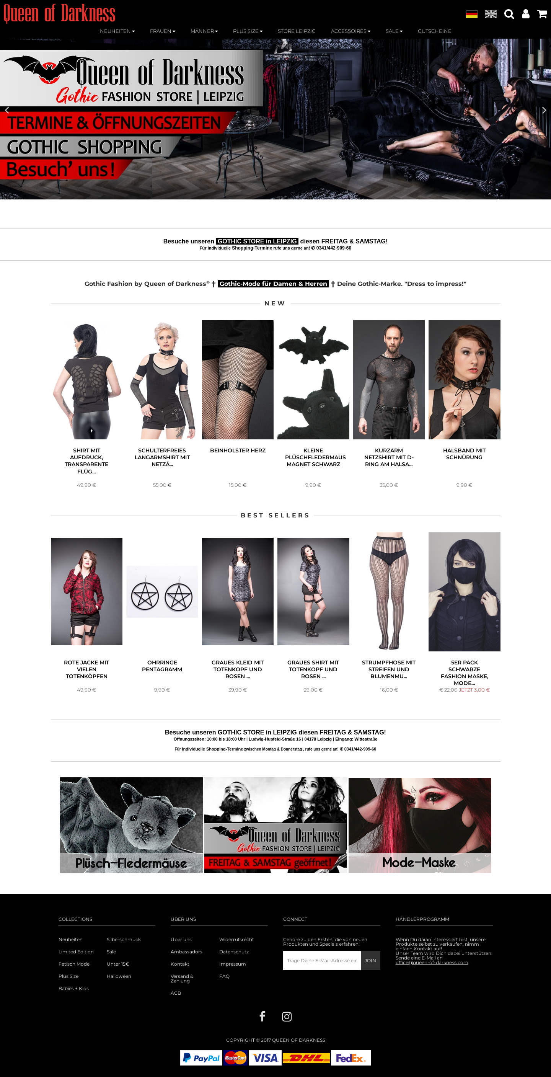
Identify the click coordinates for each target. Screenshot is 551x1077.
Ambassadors (186, 952)
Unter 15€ (118, 964)
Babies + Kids (74, 988)
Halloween (119, 976)
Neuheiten (71, 939)
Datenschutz (234, 952)
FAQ (224, 976)
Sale (111, 952)
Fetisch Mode (74, 964)
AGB (176, 993)
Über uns (181, 939)
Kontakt (180, 964)
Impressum (232, 964)
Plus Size (68, 976)
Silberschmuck (124, 939)
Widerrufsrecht (236, 939)
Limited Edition (76, 952)
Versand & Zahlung (182, 978)
